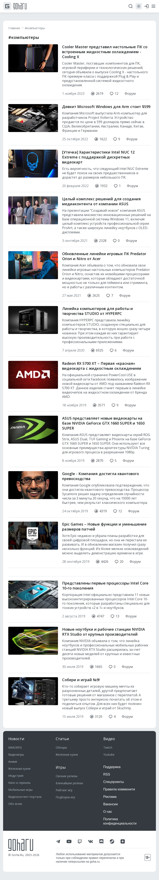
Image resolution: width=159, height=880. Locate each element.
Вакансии (110, 804)
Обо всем (15, 804)
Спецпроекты (113, 782)
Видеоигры (16, 754)
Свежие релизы (66, 776)
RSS (106, 774)
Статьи (62, 738)
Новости (16, 738)
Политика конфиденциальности (120, 821)
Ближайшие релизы (69, 783)
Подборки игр (65, 797)
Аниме (12, 762)
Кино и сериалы (19, 783)
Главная (14, 28)
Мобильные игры (20, 790)
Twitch (107, 747)
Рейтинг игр (64, 790)
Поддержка (111, 767)
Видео (109, 738)
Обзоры (61, 747)
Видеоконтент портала (24, 797)
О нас (107, 811)
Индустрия (15, 776)
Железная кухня (19, 769)
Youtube (108, 754)
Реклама (110, 796)
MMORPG (15, 747)
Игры (61, 767)
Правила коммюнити (119, 789)
